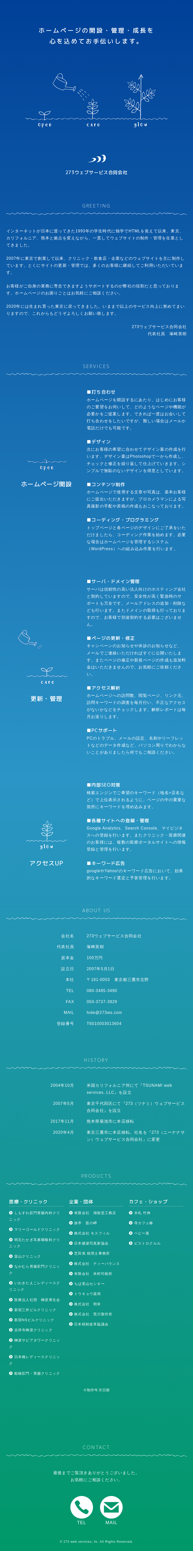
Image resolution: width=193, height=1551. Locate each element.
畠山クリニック (25, 1256)
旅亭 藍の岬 (83, 1223)
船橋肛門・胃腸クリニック (34, 1373)
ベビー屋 (139, 1233)
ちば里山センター (87, 1284)
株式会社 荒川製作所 (90, 1314)
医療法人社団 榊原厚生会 (34, 1300)
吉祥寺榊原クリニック (30, 1330)
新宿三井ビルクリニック (32, 1310)
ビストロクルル (145, 1243)
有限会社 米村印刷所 (90, 1274)
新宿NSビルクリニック (31, 1320)
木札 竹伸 (140, 1213)
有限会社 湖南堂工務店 (92, 1213)
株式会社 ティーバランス (94, 1264)
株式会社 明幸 (85, 1304)
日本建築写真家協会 (89, 1243)
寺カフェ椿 (141, 1223)
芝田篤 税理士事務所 (89, 1253)
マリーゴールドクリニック (34, 1229)
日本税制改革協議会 (89, 1324)
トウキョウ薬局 (85, 1294)
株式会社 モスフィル (89, 1233)
